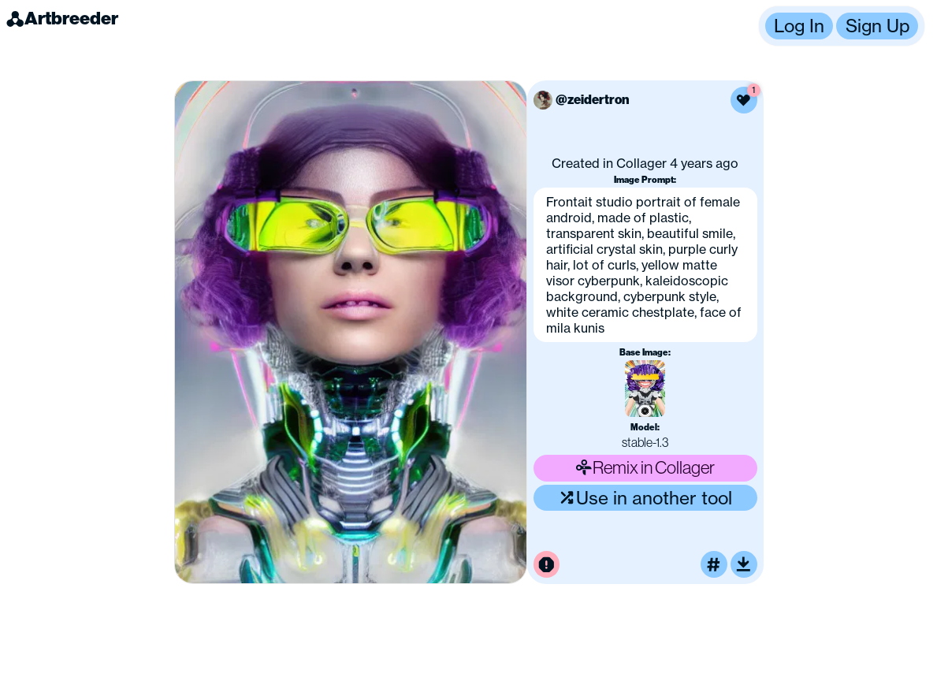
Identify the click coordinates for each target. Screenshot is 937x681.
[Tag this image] (714, 564)
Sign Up (877, 25)
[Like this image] (744, 100)
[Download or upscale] (744, 564)
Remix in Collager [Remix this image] (645, 467)
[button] (841, 26)
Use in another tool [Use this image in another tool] (645, 497)
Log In (799, 25)
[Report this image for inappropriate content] (547, 564)
